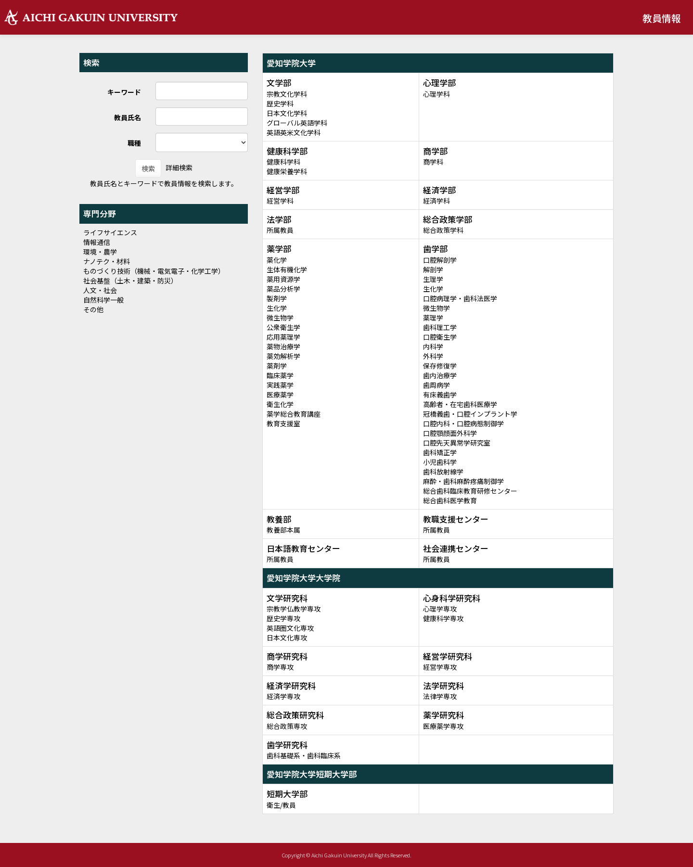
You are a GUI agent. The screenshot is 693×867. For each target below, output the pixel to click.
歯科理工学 (440, 327)
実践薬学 (280, 385)
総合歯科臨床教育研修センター (470, 491)
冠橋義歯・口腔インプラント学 (470, 414)
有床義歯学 (440, 394)
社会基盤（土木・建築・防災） (130, 280)
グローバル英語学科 (297, 123)
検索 (148, 168)
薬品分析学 (283, 288)
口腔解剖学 (440, 260)
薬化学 (277, 260)
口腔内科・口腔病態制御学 (463, 423)
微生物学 (280, 317)
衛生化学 (280, 404)
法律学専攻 (440, 696)
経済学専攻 (283, 696)
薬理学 (433, 317)
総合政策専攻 (287, 726)
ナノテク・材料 (106, 261)
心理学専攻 (440, 608)
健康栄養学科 (287, 171)
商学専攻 (280, 667)
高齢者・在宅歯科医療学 (460, 404)
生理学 (433, 279)
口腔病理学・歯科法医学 (460, 298)
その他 (93, 309)
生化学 (277, 308)
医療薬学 (280, 394)
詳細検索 (179, 167)
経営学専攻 (440, 667)
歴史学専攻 (283, 618)
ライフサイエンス (110, 232)
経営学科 (280, 200)
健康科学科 (283, 161)
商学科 (433, 161)
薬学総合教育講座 (294, 414)
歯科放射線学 (443, 471)
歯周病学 (436, 385)
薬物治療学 (283, 346)
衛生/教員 (281, 805)
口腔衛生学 (440, 337)
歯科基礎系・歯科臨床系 (304, 755)
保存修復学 (440, 365)
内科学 (433, 346)
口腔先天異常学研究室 (456, 442)
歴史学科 (280, 103)
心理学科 (436, 94)
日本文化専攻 (287, 637)
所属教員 (280, 230)
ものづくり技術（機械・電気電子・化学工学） (154, 271)
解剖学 (433, 269)
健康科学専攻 (443, 618)
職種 (134, 143)
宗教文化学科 (287, 94)
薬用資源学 (283, 279)
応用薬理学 (283, 337)
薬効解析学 (283, 356)
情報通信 (96, 242)
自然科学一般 (103, 300)
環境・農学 (100, 251)
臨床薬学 (280, 375)
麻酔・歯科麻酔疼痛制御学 (463, 481)
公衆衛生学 (283, 327)
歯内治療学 (440, 375)
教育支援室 (283, 423)
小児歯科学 (440, 462)
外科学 (433, 356)
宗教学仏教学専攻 (294, 608)
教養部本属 (283, 530)
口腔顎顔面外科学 (450, 433)
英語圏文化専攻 (290, 628)
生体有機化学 (287, 269)
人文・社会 (100, 290)
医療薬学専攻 (443, 726)
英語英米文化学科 (294, 132)
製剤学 (277, 298)
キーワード (124, 92)
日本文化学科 (287, 113)
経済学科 (436, 200)
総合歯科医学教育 (450, 500)
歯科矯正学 (440, 452)
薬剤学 (277, 365)
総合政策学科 (443, 230)
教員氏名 (127, 117)
